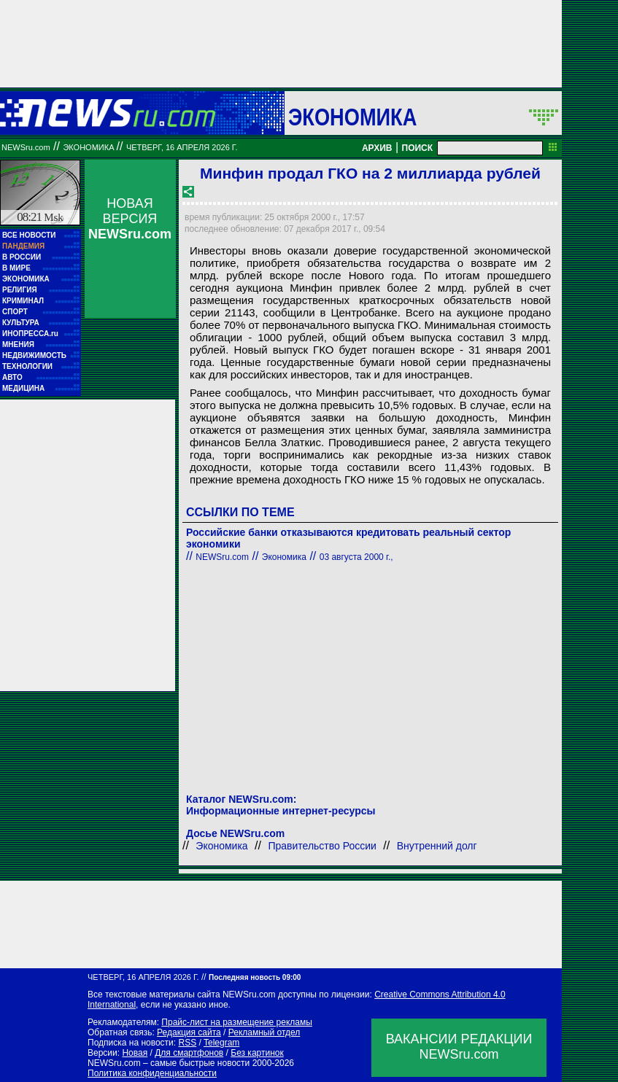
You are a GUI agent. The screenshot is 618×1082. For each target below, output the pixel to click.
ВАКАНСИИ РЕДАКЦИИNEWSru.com (459, 1047)
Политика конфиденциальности (152, 1073)
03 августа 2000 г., (356, 557)
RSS (187, 1043)
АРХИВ (377, 148)
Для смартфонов (189, 1053)
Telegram (221, 1043)
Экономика (352, 117)
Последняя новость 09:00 (255, 977)
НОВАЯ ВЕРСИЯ (129, 218)
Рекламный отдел (264, 1032)
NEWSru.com (25, 147)
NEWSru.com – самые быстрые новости (169, 1063)
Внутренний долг (437, 846)
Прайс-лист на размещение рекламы (236, 1022)
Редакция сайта (189, 1032)
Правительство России (322, 846)
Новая (134, 1053)
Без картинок (257, 1053)
